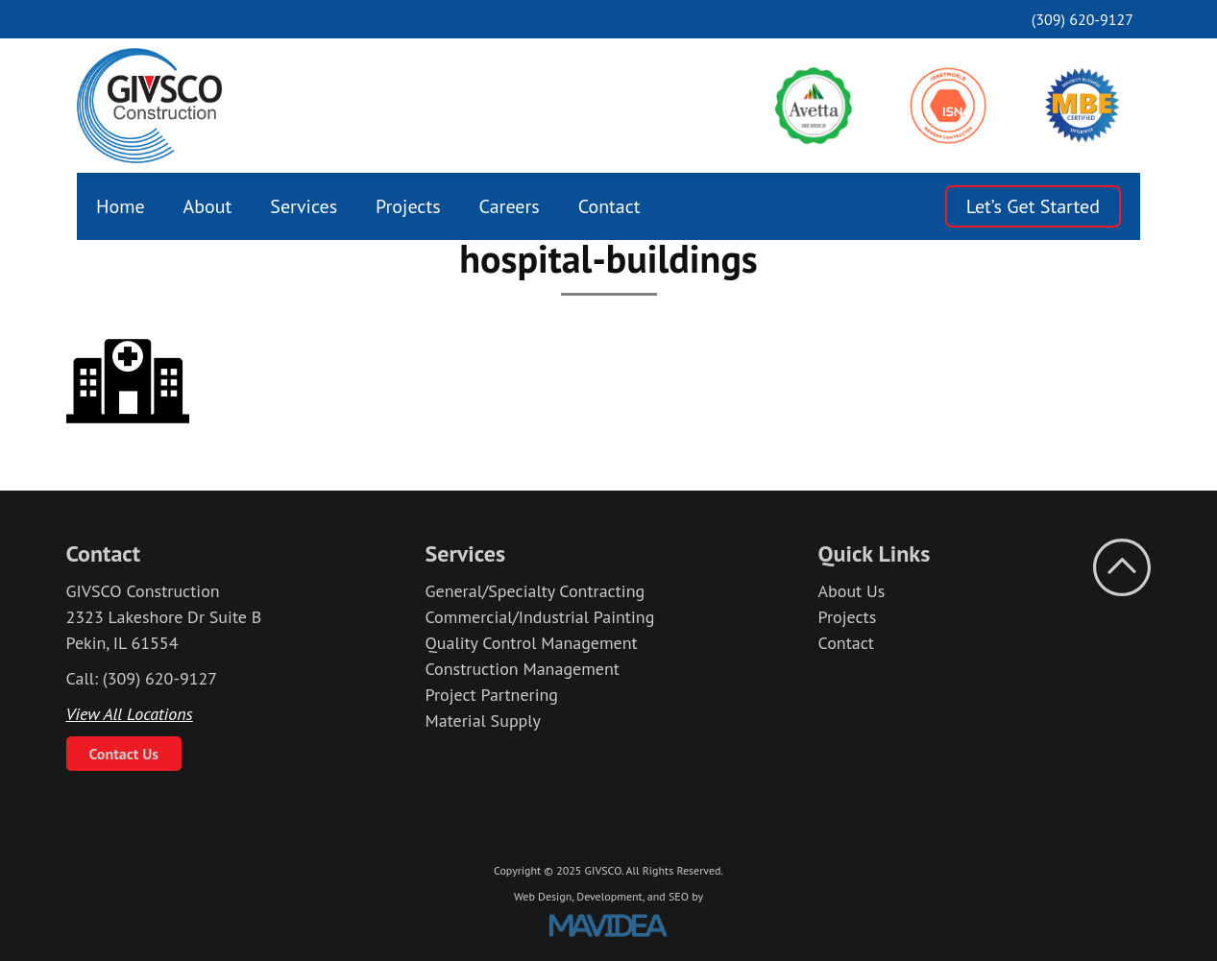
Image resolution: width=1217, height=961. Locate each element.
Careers (509, 206)
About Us (852, 591)
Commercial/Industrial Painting (539, 617)
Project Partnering (491, 695)
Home (120, 206)
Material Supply (483, 720)
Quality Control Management (531, 643)
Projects (408, 206)
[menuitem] (120, 206)
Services (303, 206)
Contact (609, 206)
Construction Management (522, 669)
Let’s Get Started (1033, 206)
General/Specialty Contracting (535, 591)
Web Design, (543, 896)
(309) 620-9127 (1082, 19)
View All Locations (129, 714)
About (207, 206)
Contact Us (124, 753)
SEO (679, 896)
